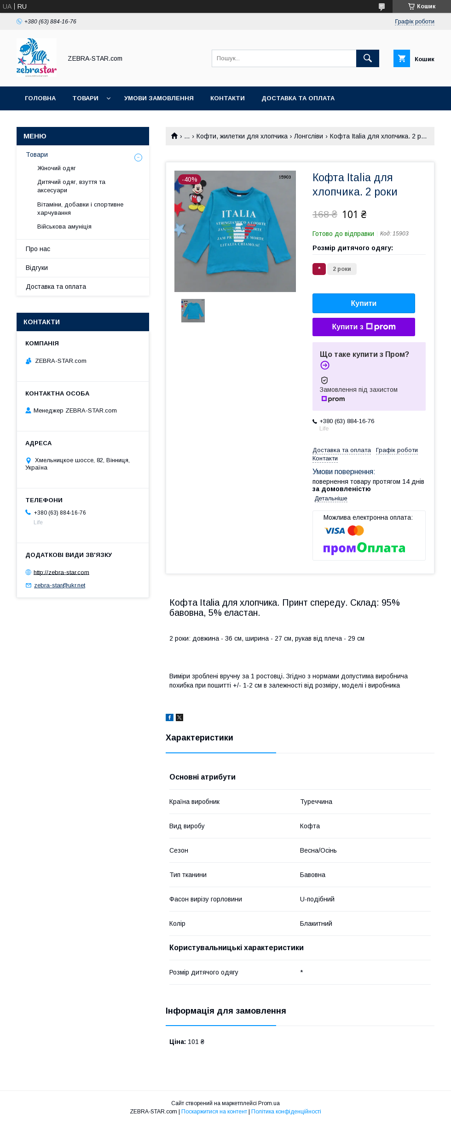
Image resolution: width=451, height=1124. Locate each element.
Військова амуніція (64, 226)
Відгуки (37, 267)
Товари (85, 98)
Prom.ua (269, 1103)
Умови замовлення (159, 98)
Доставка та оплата (298, 98)
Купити (364, 303)
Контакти (227, 98)
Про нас (38, 248)
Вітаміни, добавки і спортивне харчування (80, 208)
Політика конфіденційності (286, 1111)
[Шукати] (367, 58)
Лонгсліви (308, 136)
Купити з (363, 327)
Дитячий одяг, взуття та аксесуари (71, 186)
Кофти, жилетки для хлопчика (242, 136)
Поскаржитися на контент (214, 1111)
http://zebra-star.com (61, 571)
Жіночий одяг (56, 168)
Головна (40, 98)
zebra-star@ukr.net (59, 585)
